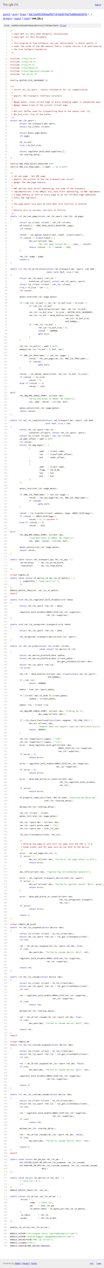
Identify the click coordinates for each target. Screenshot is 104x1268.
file (63, 25)
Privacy (25, 1263)
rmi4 (26, 18)
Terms (34, 1263)
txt (91, 1263)
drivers (7, 18)
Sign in (98, 4)
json (98, 1263)
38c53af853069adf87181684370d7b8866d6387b (58, 14)
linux (23, 14)
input (17, 18)
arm (15, 14)
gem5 (6, 14)
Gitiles (18, 1263)
